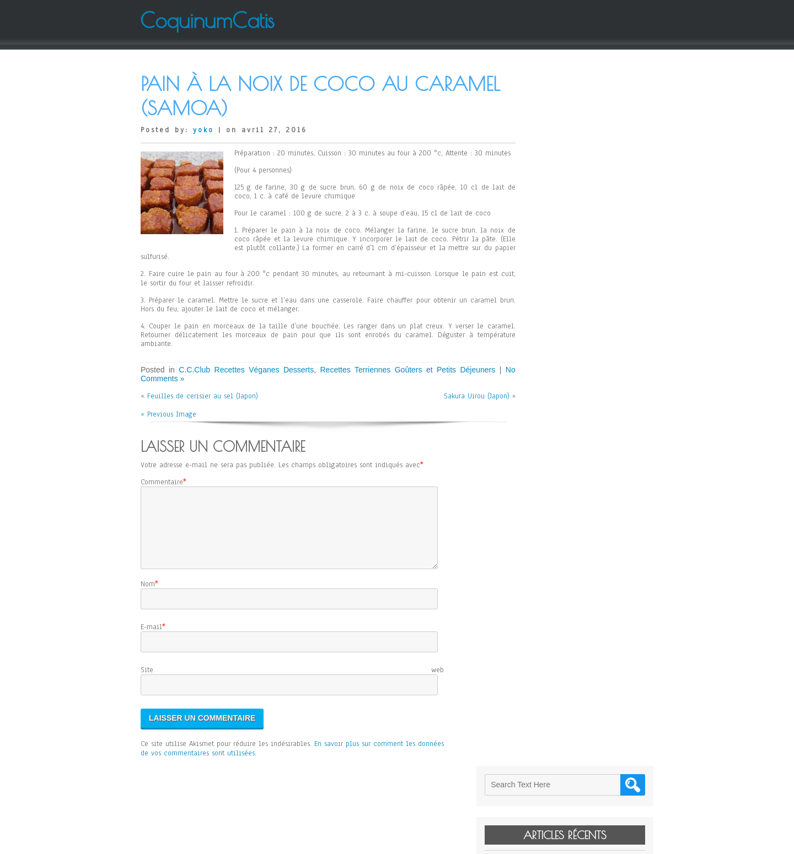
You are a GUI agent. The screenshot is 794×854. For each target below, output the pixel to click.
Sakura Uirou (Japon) (460, 396)
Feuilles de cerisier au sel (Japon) (202, 396)
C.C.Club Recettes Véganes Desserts (242, 369)
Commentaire (162, 482)
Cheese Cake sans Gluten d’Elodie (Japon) (589, 199)
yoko (203, 130)
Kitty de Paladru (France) (572, 180)
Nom (148, 597)
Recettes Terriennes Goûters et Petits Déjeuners (397, 369)
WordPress (508, 841)
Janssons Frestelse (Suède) (574, 219)
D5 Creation (430, 841)
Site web (292, 683)
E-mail (151, 640)
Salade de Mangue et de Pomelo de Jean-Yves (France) (589, 239)
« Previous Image (168, 414)
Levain (543, 164)
